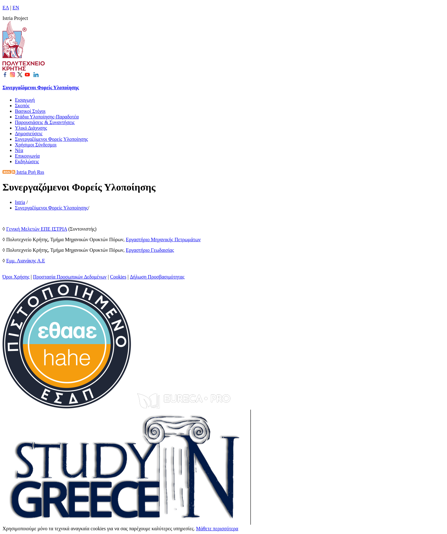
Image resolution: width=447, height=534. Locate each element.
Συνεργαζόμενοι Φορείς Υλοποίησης (40, 87)
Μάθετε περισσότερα (217, 528)
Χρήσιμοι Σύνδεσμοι (35, 144)
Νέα (19, 150)
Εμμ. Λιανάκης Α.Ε (25, 260)
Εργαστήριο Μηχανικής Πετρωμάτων (163, 239)
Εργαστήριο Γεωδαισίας (150, 250)
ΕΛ (5, 7)
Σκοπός (22, 105)
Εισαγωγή (25, 100)
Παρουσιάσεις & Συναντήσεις (44, 122)
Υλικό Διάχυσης (31, 128)
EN (15, 7)
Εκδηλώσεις (27, 161)
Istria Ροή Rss (23, 172)
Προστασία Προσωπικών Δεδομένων (69, 276)
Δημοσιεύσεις (29, 133)
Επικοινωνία (27, 156)
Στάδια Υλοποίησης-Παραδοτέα (47, 116)
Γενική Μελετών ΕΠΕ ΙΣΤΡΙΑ (36, 229)
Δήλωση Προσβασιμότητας (157, 276)
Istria (20, 202)
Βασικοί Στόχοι (30, 111)
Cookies (118, 276)
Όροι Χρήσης (15, 276)
